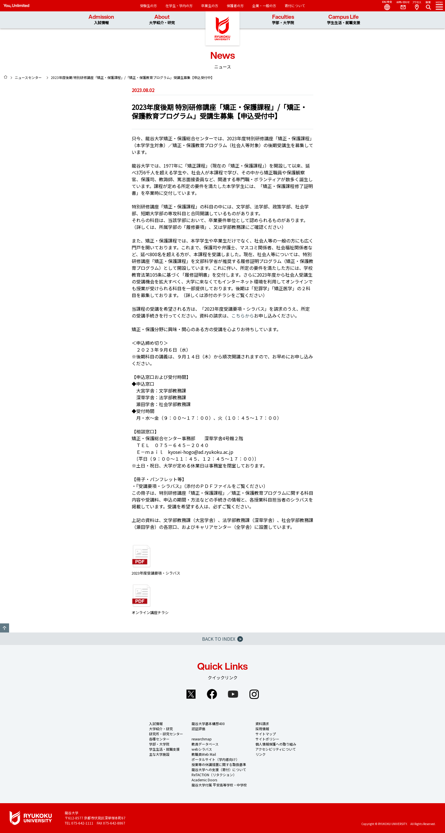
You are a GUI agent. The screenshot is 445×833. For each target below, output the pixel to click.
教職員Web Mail (204, 754)
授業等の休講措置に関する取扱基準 (219, 764)
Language (385, 5)
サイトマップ (265, 733)
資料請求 (262, 723)
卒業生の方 (209, 5)
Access (416, 5)
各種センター (159, 738)
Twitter (191, 694)
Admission (101, 19)
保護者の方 (235, 5)
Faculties (283, 19)
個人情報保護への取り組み (275, 744)
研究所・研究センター (166, 733)
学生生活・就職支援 (164, 749)
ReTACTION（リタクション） (214, 774)
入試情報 (156, 723)
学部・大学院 (159, 744)
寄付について (295, 5)
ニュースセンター (28, 77)
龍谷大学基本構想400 (208, 723)
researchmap (202, 738)
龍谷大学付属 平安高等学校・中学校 (219, 784)
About (162, 19)
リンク (260, 754)
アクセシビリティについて (275, 749)
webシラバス (202, 749)
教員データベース (205, 744)
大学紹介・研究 (161, 728)
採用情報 (262, 728)
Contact (400, 5)
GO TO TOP (4, 627)
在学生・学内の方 (179, 5)
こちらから (242, 315)
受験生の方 (148, 5)
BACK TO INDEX (222, 638)
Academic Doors (204, 779)
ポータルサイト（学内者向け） (215, 759)
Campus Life (343, 19)
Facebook (212, 694)
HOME (6, 77)
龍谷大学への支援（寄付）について (219, 769)
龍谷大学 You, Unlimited (222, 28)
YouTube (233, 694)
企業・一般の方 (264, 5)
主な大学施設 (159, 754)
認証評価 (198, 728)
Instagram (254, 694)
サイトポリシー (267, 738)
